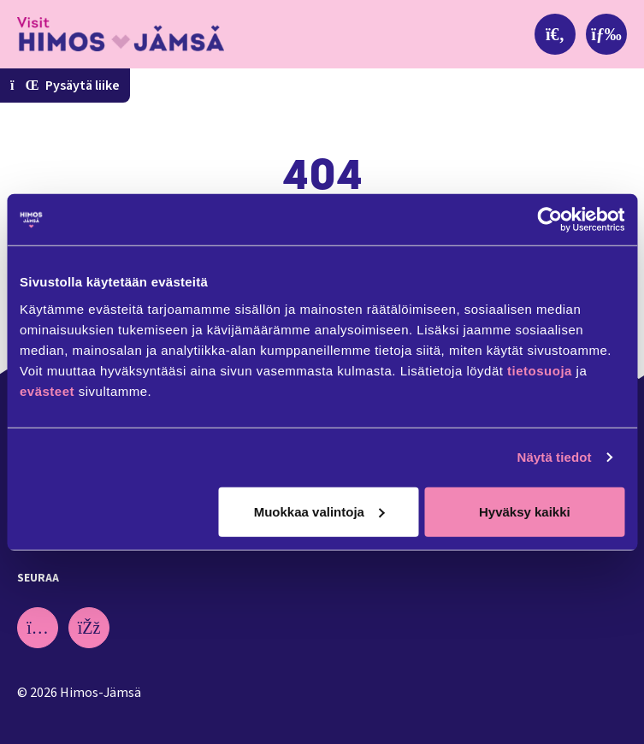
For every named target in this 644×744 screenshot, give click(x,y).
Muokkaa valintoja (319, 511)
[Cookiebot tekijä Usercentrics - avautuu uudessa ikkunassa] (549, 220)
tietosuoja (539, 370)
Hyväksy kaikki (524, 511)
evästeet (49, 390)
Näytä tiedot (554, 457)
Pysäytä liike (65, 85)
